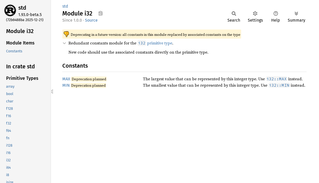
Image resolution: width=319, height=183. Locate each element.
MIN (66, 85)
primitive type (154, 43)
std (22, 7)
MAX (66, 79)
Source (91, 20)
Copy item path (100, 13)
